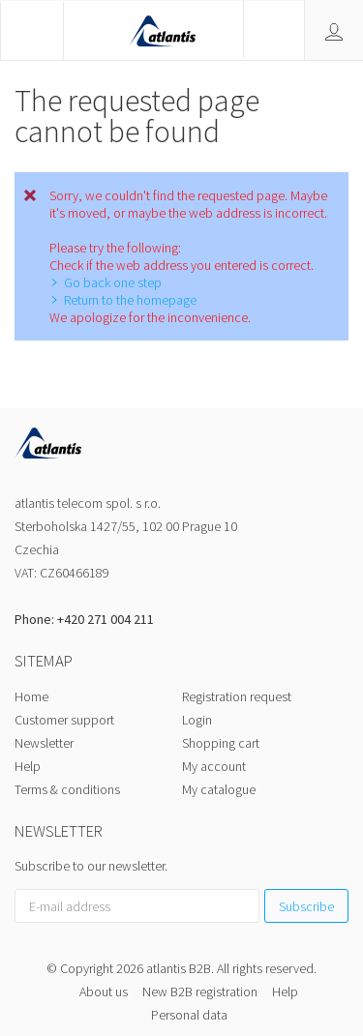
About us (103, 991)
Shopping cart (220, 743)
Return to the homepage (130, 300)
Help (28, 766)
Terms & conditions (67, 789)
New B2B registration (199, 991)
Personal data (189, 1014)
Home (31, 696)
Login (197, 719)
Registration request (236, 696)
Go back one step (113, 282)
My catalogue (219, 789)
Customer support (64, 719)
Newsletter (44, 743)
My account (214, 766)
